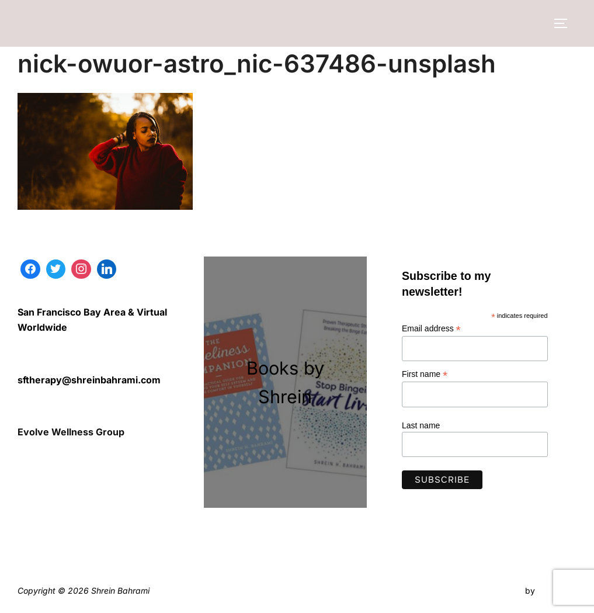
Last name (421, 425)
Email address (431, 328)
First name (424, 374)
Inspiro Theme (495, 590)
